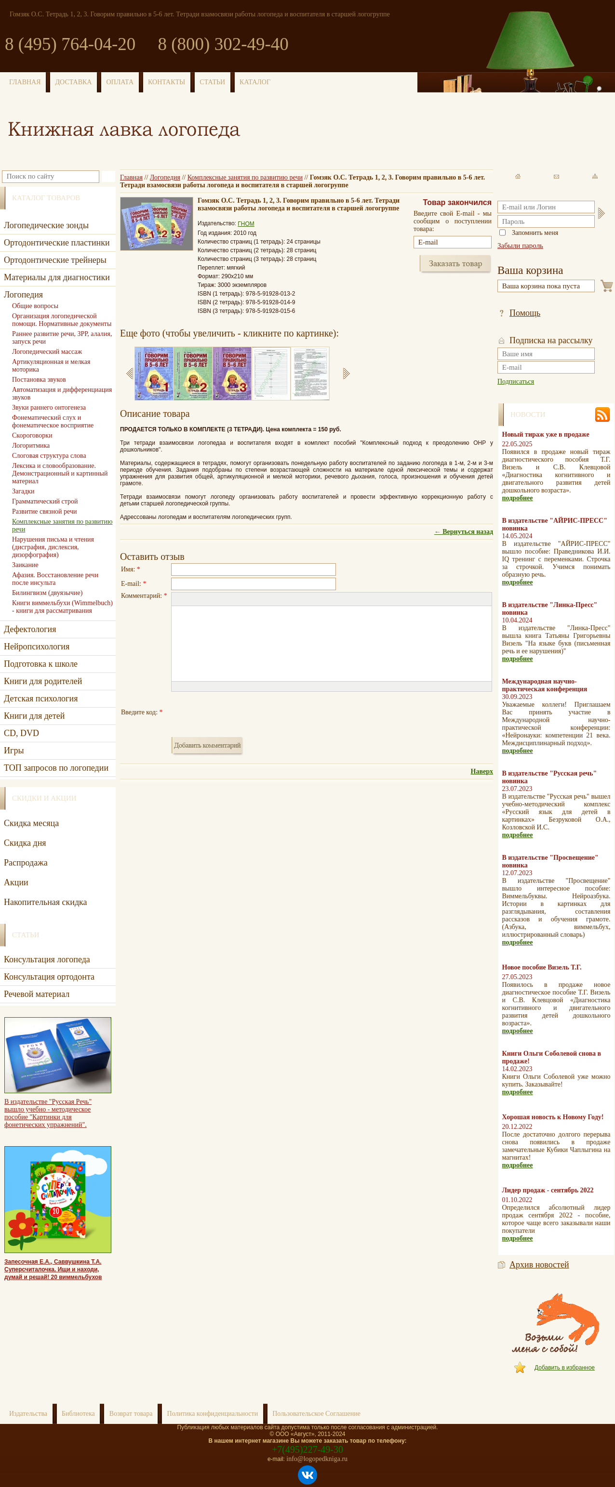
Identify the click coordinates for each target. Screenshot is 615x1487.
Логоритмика (31, 445)
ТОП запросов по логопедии (56, 768)
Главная (131, 177)
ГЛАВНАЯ (25, 82)
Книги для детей (34, 716)
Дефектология (30, 629)
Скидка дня (25, 843)
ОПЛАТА (120, 82)
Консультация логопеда (47, 959)
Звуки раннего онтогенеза (49, 407)
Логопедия (165, 177)
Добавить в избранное (565, 1367)
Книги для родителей (43, 681)
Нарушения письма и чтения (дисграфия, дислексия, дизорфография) (53, 547)
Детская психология (41, 698)
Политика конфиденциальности (212, 1413)
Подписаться (515, 381)
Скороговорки (32, 435)
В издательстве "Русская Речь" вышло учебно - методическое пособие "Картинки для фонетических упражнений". (48, 1113)
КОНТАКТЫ (166, 82)
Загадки (23, 491)
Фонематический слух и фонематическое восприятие (53, 421)
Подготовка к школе (41, 664)
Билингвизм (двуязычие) (47, 592)
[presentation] (244, 712)
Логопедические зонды (46, 225)
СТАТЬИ (212, 82)
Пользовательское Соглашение (316, 1413)
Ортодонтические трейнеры (55, 260)
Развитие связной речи (44, 511)
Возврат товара (131, 1413)
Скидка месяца (31, 823)
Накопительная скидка (45, 902)
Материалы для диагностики (57, 277)
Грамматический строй (45, 501)
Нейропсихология (36, 646)
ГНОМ (246, 223)
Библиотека (78, 1413)
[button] (178, 599)
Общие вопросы (35, 306)
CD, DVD (21, 733)
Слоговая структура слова (49, 455)
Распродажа (26, 862)
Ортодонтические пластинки (57, 242)
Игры (14, 750)
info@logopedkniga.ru (317, 1458)
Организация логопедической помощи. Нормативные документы (61, 319)
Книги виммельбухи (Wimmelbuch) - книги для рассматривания (62, 606)
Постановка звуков (39, 379)
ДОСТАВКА (73, 82)
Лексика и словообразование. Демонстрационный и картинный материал (59, 473)
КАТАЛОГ (255, 82)
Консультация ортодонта (49, 977)
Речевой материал (36, 994)
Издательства (28, 1413)
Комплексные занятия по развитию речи (245, 177)
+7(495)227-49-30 (307, 1449)
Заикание (25, 565)
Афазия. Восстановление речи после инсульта (55, 578)
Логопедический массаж (47, 351)
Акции (16, 882)
